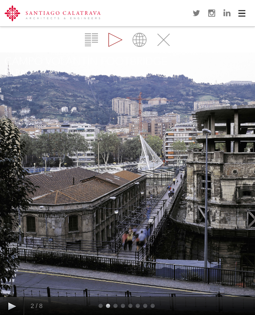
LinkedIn (227, 13)
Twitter (196, 13)
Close (164, 40)
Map (140, 40)
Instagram (212, 13)
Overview (91, 40)
